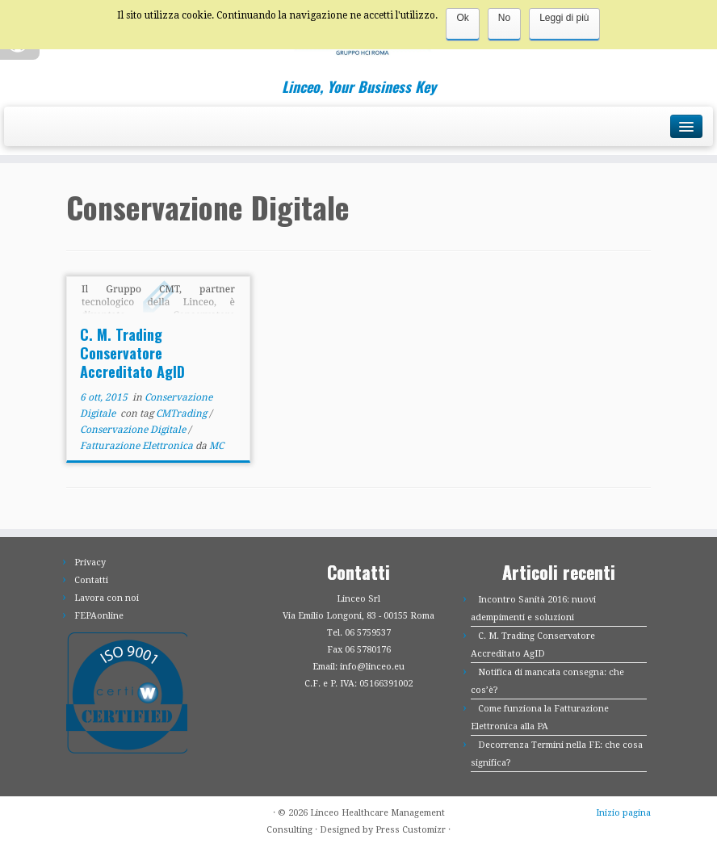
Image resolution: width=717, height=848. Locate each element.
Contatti (91, 580)
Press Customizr (410, 830)
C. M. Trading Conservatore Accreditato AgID (132, 353)
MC (216, 445)
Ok (462, 17)
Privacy (90, 562)
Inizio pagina (623, 813)
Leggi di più (564, 17)
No (504, 17)
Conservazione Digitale (134, 429)
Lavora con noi (106, 598)
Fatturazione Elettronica (137, 445)
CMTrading (182, 413)
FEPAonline (99, 616)
